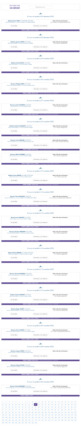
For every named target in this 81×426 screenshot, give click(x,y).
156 (59, 417)
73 (12, 409)
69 (75, 407)
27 (12, 404)
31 (25, 404)
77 (25, 409)
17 (55, 401)
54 (25, 407)
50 (12, 407)
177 (52, 420)
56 (32, 407)
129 (46, 415)
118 (9, 415)
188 (13, 422)
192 (26, 422)
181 (65, 420)
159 (69, 417)
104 (39, 412)
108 (52, 412)
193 (29, 422)
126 (36, 415)
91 (71, 409)
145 (23, 417)
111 (62, 412)
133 (59, 415)
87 (58, 409)
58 (39, 407)
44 (68, 404)
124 (29, 415)
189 (16, 422)
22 (72, 401)
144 (19, 417)
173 (39, 420)
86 (55, 409)
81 (39, 409)
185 (3, 422)
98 (19, 412)
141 (9, 417)
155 (55, 417)
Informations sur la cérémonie (40, 25)
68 (71, 407)
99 (22, 412)
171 (32, 420)
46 (75, 404)
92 (75, 409)
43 (65, 404)
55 (29, 407)
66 (65, 407)
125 (32, 415)
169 (26, 420)
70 (2, 409)
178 (55, 420)
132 (55, 415)
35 (39, 404)
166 (16, 420)
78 (29, 409)
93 (2, 412)
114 (72, 412)
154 (52, 417)
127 (39, 415)
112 (65, 412)
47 (2, 407)
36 (42, 404)
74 (16, 409)
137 (72, 415)
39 (52, 404)
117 (6, 415)
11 (35, 401)
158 (65, 417)
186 (6, 422)
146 (26, 417)
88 (62, 409)
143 (16, 417)
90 (68, 409)
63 (55, 407)
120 (16, 415)
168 (23, 420)
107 (49, 412)
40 (55, 404)
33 (32, 404)
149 (36, 417)
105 (42, 412)
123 (26, 415)
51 (16, 407)
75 (19, 409)
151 (42, 417)
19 (62, 401)
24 (2, 404)
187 (9, 422)
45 (71, 404)
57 (35, 407)
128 (42, 415)
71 (6, 409)
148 (32, 417)
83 (45, 409)
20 (65, 401)
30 (22, 404)
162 (3, 420)
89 (65, 409)
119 (13, 415)
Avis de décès (14, 25)
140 (6, 417)
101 (29, 412)
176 (49, 420)
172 (36, 420)
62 (52, 407)
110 (59, 412)
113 (69, 412)
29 (19, 404)
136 (69, 415)
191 (23, 422)
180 (62, 420)
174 (42, 420)
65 (62, 407)
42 (62, 404)
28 (16, 404)
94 (6, 412)
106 (46, 412)
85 (52, 409)
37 (45, 404)
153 (49, 417)
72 (9, 409)
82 (42, 409)
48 (6, 407)
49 (9, 407)
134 (62, 415)
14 (45, 401)
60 (45, 407)
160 (72, 417)
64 (58, 407)
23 (75, 401)
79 (32, 409)
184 (75, 420)
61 (48, 407)
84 (48, 409)
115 (75, 412)
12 (39, 401)
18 (58, 401)
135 (65, 415)
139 (3, 417)
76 (22, 409)
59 (42, 407)
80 (35, 409)
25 (6, 404)
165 (13, 420)
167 (19, 420)
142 (13, 417)
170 (29, 420)
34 (35, 404)
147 (29, 417)
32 (29, 404)
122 (23, 415)
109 (55, 412)
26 (9, 404)
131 (52, 415)
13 (42, 401)
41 (58, 404)
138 (75, 415)
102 (32, 412)
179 (59, 420)
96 (12, 412)
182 (69, 420)
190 (19, 422)
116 (3, 415)
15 (48, 401)
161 (75, 417)
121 (19, 415)
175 (46, 420)
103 (36, 412)
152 (46, 417)
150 (39, 417)
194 (32, 422)
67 (68, 407)
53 (22, 407)
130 (49, 415)
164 (9, 420)
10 (32, 401)
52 (19, 407)
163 (6, 420)
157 (62, 417)
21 (68, 401)
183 (72, 420)
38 (48, 404)
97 (16, 412)
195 (36, 422)
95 (9, 412)
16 (52, 401)
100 (26, 412)
